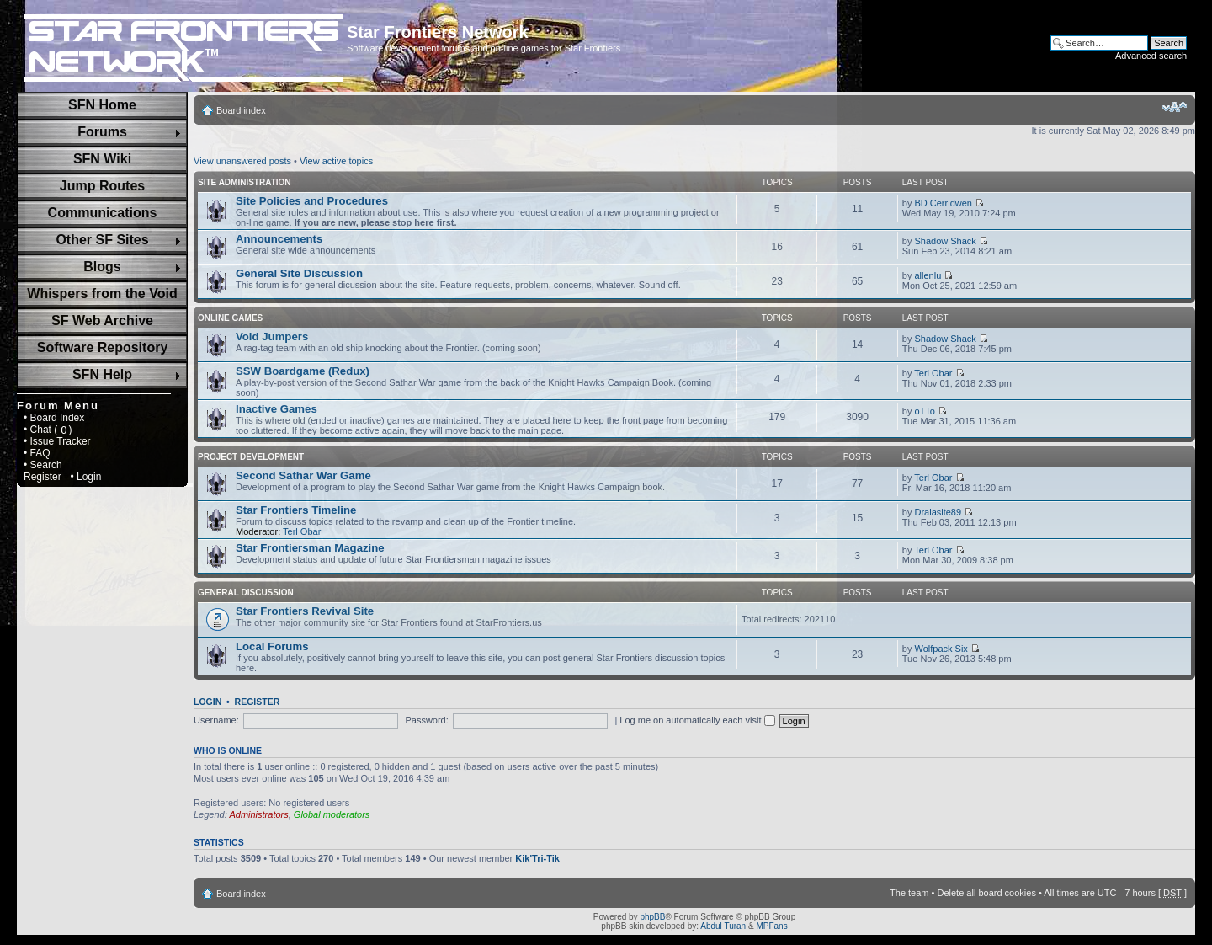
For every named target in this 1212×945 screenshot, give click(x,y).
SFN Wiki (102, 159)
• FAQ (37, 453)
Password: (426, 720)
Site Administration (244, 182)
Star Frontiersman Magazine (310, 548)
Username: (216, 720)
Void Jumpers (272, 336)
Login (207, 702)
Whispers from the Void (102, 293)
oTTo (924, 411)
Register (42, 477)
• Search (43, 465)
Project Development (251, 457)
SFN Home (102, 105)
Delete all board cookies (986, 893)
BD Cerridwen (942, 203)
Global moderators (332, 814)
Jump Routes (102, 186)
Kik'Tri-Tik (537, 858)
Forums (102, 132)
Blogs (101, 266)
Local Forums (272, 646)
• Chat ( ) (48, 429)
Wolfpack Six (940, 648)
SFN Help (102, 374)
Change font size (1174, 107)
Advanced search (1151, 56)
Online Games (230, 318)
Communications (102, 213)
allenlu (927, 275)
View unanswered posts (242, 161)
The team (909, 893)
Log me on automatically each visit (696, 720)
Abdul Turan (723, 926)
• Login (85, 477)
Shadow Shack (944, 241)
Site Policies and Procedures (312, 201)
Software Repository (102, 347)
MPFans (771, 926)
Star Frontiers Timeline (296, 510)
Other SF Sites (102, 239)
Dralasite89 (937, 512)
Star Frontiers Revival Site (305, 611)
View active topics (336, 161)
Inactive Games (276, 409)
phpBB (652, 916)
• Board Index (54, 418)
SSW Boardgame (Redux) (302, 371)
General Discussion (246, 592)
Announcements (279, 238)
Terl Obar (933, 373)
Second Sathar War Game (303, 475)
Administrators (258, 814)
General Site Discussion (299, 273)
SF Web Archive (102, 320)
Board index (241, 110)
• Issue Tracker (57, 441)
